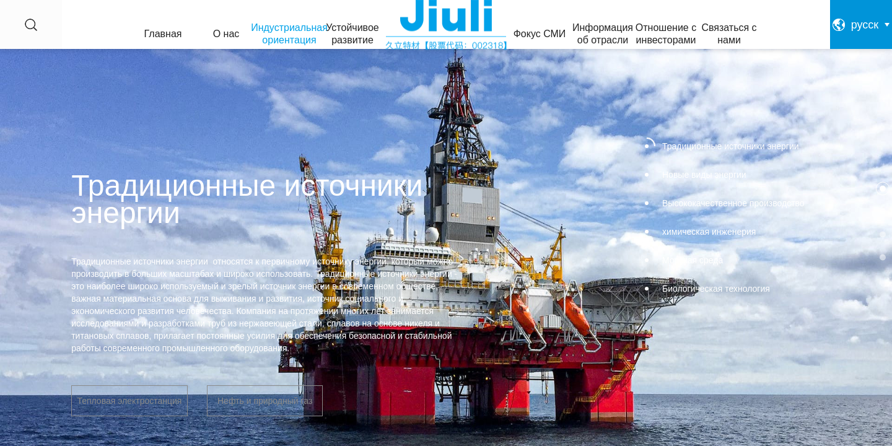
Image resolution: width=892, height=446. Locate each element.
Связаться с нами (728, 33)
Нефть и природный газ (264, 401)
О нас (226, 33)
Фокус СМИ (540, 33)
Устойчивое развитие (352, 33)
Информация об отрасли (602, 33)
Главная (163, 33)
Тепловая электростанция (129, 401)
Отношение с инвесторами (666, 33)
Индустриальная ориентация (289, 33)
